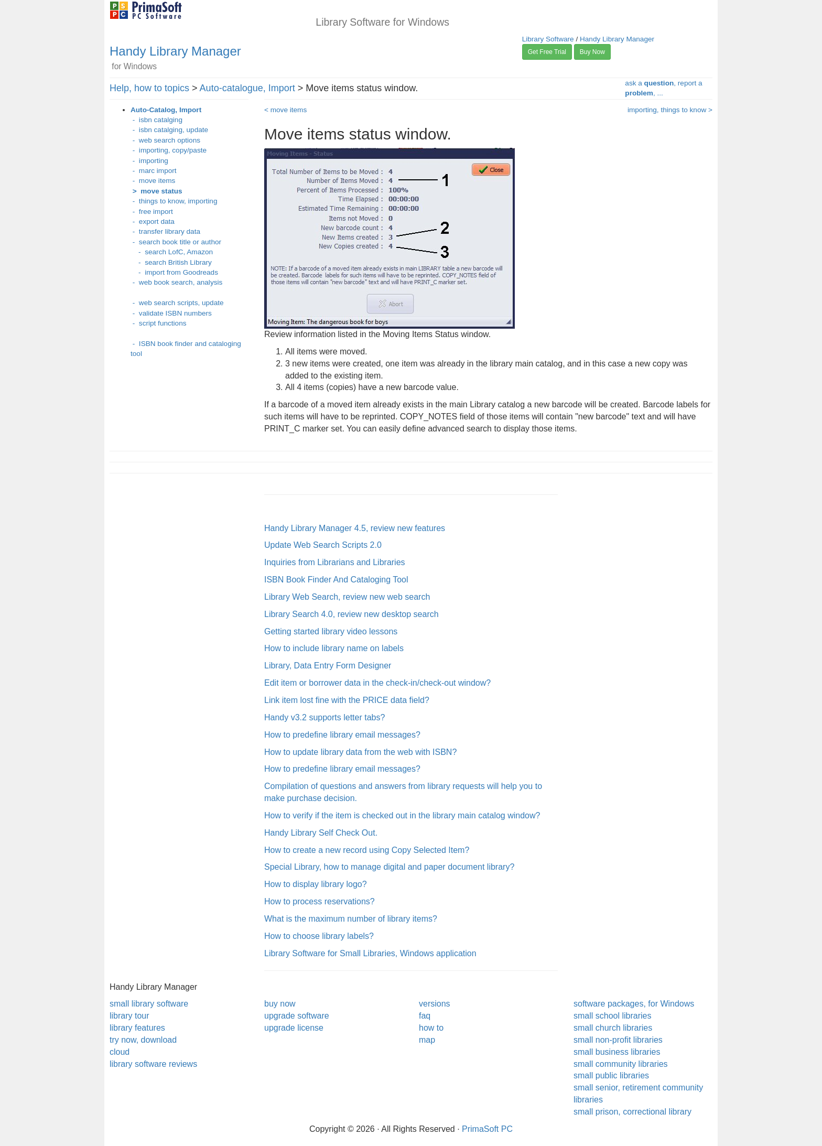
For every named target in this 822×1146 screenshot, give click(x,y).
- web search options (165, 140)
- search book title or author (176, 242)
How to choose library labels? (319, 936)
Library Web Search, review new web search (347, 596)
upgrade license (293, 1027)
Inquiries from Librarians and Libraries (334, 562)
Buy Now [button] (592, 52)
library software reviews (153, 1063)
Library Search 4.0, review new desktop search (351, 614)
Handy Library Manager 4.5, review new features (354, 528)
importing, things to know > (670, 110)
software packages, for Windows (634, 1003)
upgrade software (296, 1015)
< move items (285, 110)
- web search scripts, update (177, 303)
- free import (152, 211)
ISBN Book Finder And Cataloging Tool (336, 579)
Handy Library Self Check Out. (320, 832)
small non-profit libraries (618, 1039)
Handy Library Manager (175, 51)
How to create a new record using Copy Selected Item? (366, 850)
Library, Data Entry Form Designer (327, 665)
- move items (153, 181)
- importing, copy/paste (169, 150)
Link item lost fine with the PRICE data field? (346, 700)
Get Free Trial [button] (547, 52)
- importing (149, 161)
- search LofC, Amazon (172, 252)
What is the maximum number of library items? (350, 918)
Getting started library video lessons (330, 631)
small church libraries (613, 1027)
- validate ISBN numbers (171, 313)
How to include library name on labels (334, 648)
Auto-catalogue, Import (247, 88)
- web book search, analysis (176, 282)
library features (137, 1027)
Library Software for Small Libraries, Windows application (370, 953)
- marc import (154, 171)
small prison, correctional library (632, 1111)
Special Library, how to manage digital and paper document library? (389, 866)
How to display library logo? (315, 884)
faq (424, 1015)
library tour (129, 1015)
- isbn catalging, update (169, 130)
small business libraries (617, 1051)
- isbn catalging (156, 120)
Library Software (548, 39)
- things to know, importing (174, 201)
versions (434, 1003)
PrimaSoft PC (487, 1129)
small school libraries (613, 1015)
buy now (280, 1003)
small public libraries (611, 1075)
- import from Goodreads (174, 272)
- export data (153, 221)
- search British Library (171, 262)
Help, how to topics (149, 88)
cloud (119, 1051)
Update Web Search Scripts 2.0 (323, 544)
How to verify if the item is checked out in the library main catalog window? (402, 815)
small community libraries (621, 1063)
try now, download (143, 1039)
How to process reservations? (319, 901)
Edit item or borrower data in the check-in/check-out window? (377, 682)
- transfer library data (165, 231)
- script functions (159, 323)
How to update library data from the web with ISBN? (360, 752)
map (427, 1039)
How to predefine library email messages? (342, 734)
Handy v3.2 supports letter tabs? (324, 717)
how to (431, 1027)
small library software (149, 1003)
